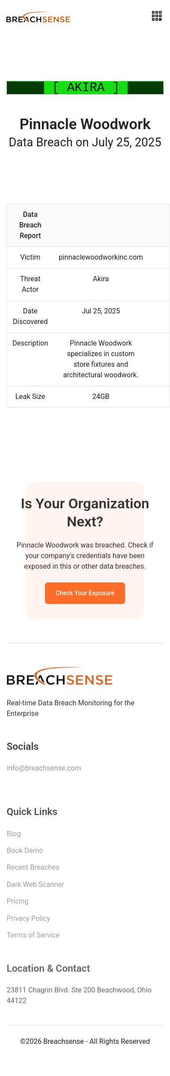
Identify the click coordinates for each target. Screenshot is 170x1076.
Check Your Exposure (85, 594)
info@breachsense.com (44, 770)
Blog (14, 836)
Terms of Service (33, 937)
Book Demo (25, 853)
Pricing (18, 903)
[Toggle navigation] (157, 16)
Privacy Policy (28, 920)
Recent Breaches (33, 869)
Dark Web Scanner (35, 886)
